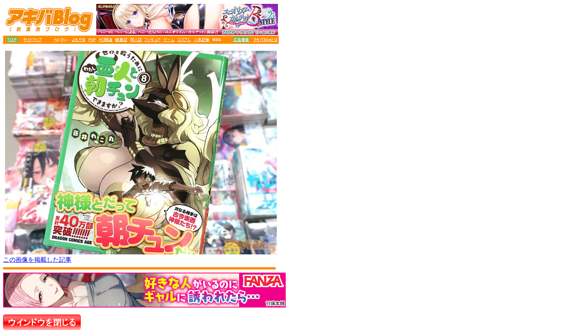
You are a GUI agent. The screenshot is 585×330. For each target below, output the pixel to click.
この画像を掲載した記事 (37, 259)
